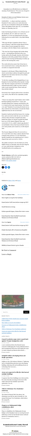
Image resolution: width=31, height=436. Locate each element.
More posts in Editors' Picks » (23, 194)
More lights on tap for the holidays (11, 322)
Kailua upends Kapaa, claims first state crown (15, 211)
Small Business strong (8, 207)
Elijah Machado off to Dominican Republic (14, 230)
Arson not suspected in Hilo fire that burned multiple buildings (15, 373)
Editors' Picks (11, 180)
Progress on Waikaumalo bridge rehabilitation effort (11, 406)
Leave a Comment (6, 352)
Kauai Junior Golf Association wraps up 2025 (15, 202)
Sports (19, 180)
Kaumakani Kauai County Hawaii (15, 2)
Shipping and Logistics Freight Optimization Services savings (15, 434)
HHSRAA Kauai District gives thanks (13, 245)
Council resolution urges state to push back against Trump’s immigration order (15, 340)
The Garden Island (11, 160)
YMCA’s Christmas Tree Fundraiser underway (14, 329)
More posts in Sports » (24, 222)
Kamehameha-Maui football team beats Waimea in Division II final (14, 217)
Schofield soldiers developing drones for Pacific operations (14, 356)
